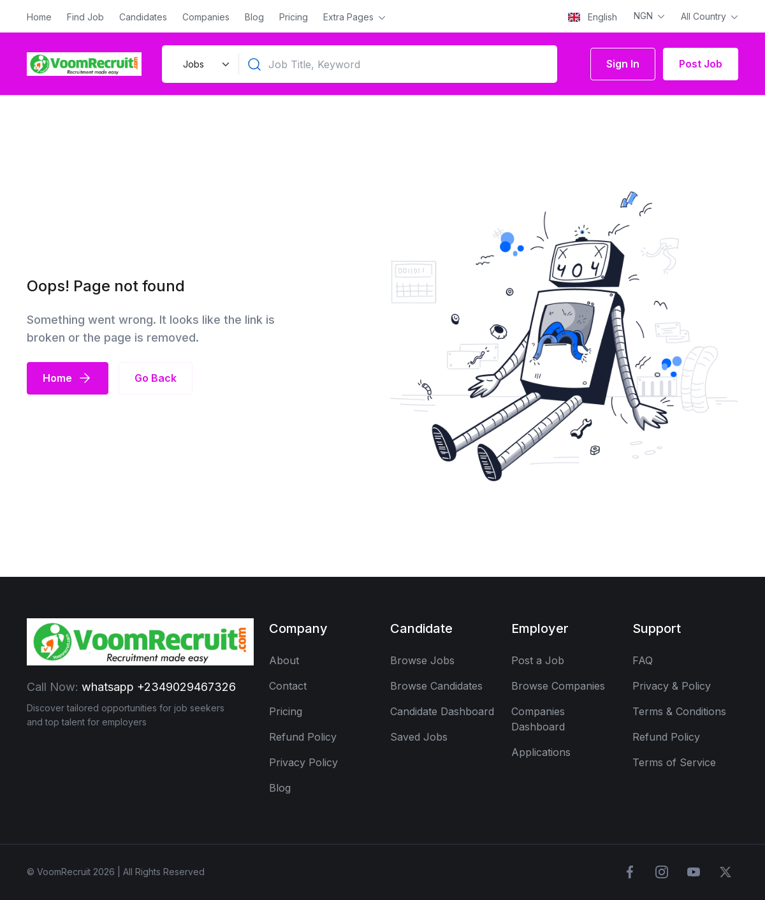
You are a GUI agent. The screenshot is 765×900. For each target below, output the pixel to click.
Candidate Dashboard (442, 711)
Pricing (293, 16)
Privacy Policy (303, 762)
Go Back (156, 378)
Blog (254, 16)
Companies (205, 16)
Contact (288, 685)
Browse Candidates (436, 685)
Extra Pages (349, 16)
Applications (541, 752)
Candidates (143, 16)
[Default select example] (204, 64)
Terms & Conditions (679, 711)
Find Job (85, 16)
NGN (644, 15)
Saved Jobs (419, 736)
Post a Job (537, 660)
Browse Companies (558, 685)
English (592, 16)
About (284, 660)
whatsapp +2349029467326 (159, 686)
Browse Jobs (422, 660)
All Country (705, 16)
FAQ (642, 660)
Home (39, 16)
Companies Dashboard (538, 719)
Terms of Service (674, 762)
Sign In (622, 63)
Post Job (700, 63)
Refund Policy (303, 736)
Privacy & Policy (671, 685)
